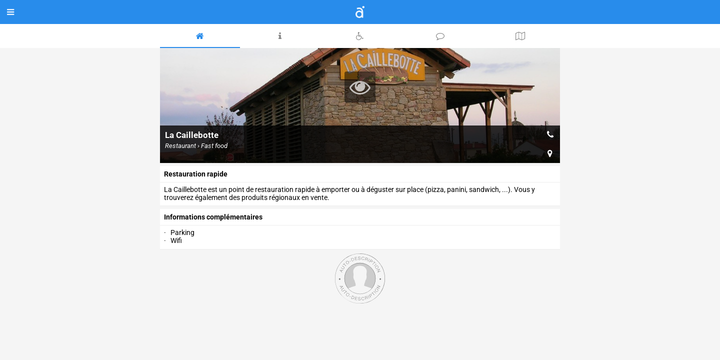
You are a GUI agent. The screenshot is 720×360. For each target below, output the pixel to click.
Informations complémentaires (213, 217)
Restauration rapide (196, 174)
